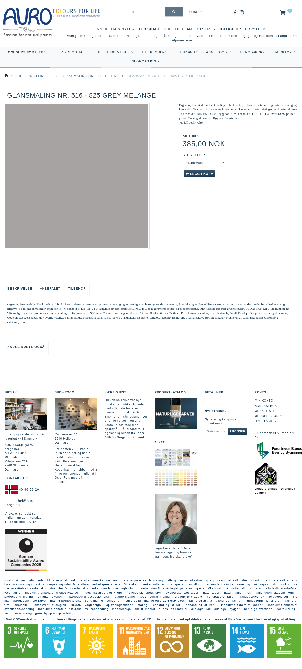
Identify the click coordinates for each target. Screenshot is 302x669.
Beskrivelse (19, 288)
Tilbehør (77, 288)
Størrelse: (194, 155)
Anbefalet (50, 288)
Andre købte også (26, 347)
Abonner (238, 431)
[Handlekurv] (285, 13)
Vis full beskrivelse (191, 122)
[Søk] (174, 11)
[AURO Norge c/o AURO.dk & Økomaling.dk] (27, 19)
